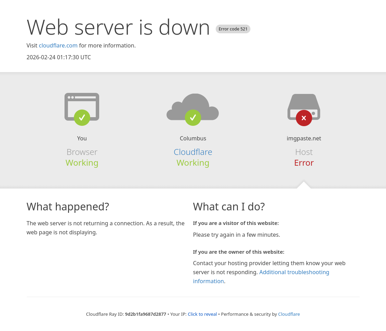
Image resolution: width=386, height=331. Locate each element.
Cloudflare (193, 151)
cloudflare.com (58, 45)
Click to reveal (202, 314)
